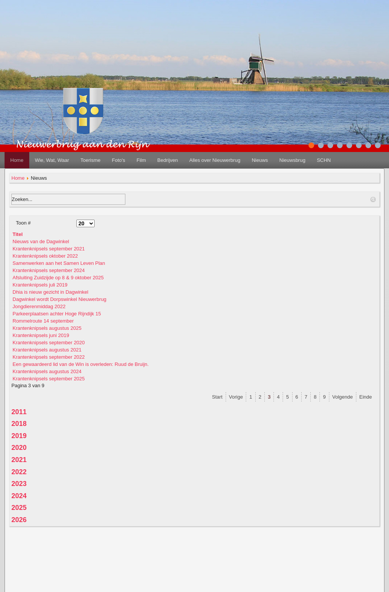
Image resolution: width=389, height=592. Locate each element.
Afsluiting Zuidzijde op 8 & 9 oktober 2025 (58, 277)
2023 (19, 484)
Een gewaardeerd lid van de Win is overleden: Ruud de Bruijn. (81, 364)
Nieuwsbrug (292, 160)
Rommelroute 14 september (43, 321)
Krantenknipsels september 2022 (49, 357)
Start (217, 397)
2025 (19, 507)
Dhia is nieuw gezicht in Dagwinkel (50, 292)
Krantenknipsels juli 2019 (40, 285)
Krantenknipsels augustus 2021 (47, 350)
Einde (365, 397)
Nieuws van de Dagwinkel (41, 241)
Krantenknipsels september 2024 (49, 270)
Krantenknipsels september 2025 (49, 378)
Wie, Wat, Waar (52, 160)
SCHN (324, 160)
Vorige (236, 397)
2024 (19, 496)
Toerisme (91, 160)
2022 (19, 472)
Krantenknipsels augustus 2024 (47, 371)
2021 (19, 460)
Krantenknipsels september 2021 (49, 249)
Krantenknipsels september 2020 (49, 342)
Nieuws (260, 160)
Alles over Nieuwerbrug (214, 160)
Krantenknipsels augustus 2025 (47, 328)
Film (141, 160)
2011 (19, 412)
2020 (19, 447)
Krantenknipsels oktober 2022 (45, 256)
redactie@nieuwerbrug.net (195, 584)
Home (17, 160)
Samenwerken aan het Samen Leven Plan (59, 263)
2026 (19, 520)
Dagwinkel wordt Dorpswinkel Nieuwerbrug (59, 299)
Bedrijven (167, 160)
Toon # (23, 223)
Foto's (118, 160)
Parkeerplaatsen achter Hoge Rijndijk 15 (57, 314)
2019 (19, 436)
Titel (18, 234)
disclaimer (194, 565)
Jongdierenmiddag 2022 (39, 306)
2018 (19, 423)
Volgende (342, 397)
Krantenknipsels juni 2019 (41, 335)
